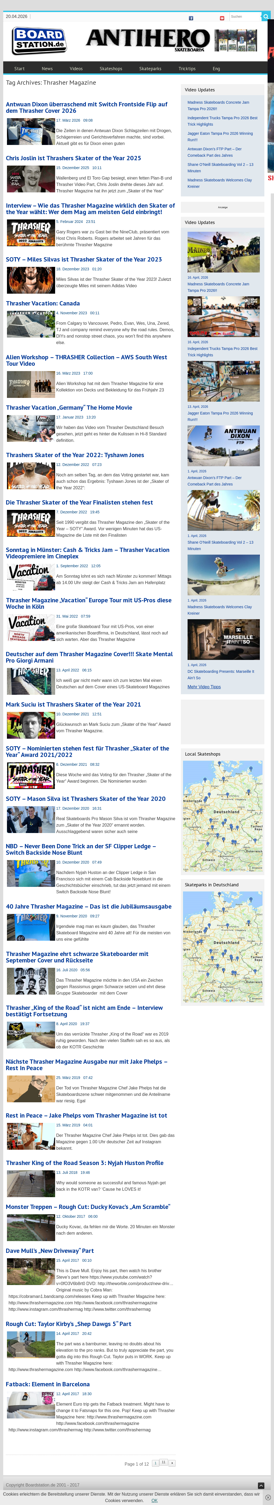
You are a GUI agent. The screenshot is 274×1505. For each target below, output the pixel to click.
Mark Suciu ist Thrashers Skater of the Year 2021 (73, 704)
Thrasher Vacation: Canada (43, 303)
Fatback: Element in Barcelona (48, 1384)
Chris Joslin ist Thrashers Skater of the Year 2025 (73, 158)
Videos (76, 69)
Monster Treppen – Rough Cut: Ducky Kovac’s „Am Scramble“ (88, 1206)
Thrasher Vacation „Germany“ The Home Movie (69, 407)
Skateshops (111, 69)
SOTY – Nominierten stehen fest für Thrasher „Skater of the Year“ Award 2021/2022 (87, 751)
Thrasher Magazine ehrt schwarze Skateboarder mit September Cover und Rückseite (77, 957)
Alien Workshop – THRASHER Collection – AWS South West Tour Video (86, 360)
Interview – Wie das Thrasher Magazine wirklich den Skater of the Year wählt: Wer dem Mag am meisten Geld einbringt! (90, 208)
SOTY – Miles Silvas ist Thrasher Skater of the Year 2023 (84, 259)
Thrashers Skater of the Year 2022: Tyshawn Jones (75, 455)
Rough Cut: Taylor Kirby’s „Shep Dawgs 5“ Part (68, 1324)
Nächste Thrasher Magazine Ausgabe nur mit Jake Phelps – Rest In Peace (87, 1064)
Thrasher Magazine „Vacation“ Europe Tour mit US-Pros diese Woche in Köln (89, 603)
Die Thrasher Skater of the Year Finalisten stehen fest (79, 502)
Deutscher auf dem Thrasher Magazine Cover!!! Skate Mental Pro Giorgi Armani (89, 657)
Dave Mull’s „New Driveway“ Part (50, 1250)
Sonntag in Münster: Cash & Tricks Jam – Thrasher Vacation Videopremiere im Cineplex (87, 553)
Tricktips (187, 69)
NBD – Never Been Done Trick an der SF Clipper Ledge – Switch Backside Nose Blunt (81, 849)
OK (154, 1500)
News (47, 69)
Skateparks (150, 69)
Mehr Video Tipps (204, 687)
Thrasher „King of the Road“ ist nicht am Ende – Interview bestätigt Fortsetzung (84, 1010)
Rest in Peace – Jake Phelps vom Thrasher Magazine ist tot (86, 1115)
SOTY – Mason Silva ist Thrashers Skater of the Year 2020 (86, 798)
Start (19, 69)
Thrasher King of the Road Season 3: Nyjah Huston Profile (84, 1163)
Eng (216, 69)
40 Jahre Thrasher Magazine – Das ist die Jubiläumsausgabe (89, 906)
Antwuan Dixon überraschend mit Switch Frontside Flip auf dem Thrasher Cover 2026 (87, 107)
